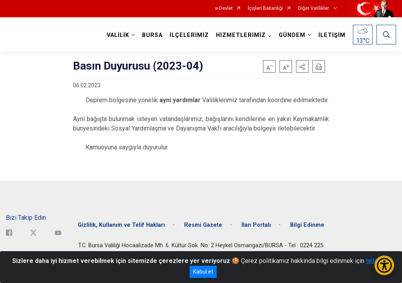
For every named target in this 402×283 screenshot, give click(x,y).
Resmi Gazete (203, 225)
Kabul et (203, 271)
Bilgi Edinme (307, 225)
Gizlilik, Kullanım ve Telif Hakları (121, 225)
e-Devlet (224, 8)
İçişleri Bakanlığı (265, 8)
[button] (302, 66)
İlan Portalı (256, 225)
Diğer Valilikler (314, 8)
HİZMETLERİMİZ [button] (241, 35)
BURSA (152, 35)
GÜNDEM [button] (292, 35)
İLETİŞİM (331, 35)
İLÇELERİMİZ (189, 35)
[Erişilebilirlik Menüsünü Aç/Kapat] (384, 265)
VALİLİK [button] (118, 35)
